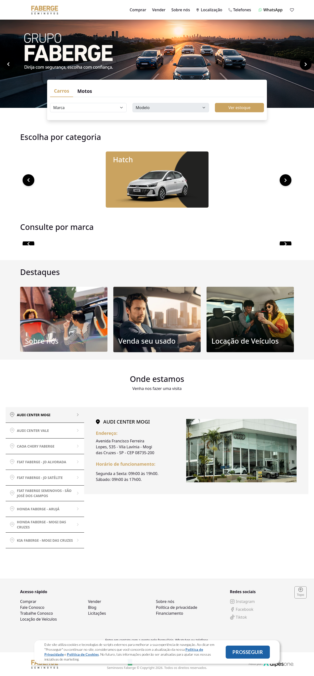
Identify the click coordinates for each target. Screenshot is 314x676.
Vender (159, 10)
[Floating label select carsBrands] (88, 107)
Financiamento (169, 613)
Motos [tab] (84, 91)
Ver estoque (239, 107)
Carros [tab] (61, 91)
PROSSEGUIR (247, 652)
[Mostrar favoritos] (292, 10)
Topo (300, 592)
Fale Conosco (32, 607)
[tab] (45, 415)
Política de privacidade (176, 607)
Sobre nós (180, 10)
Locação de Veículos (38, 619)
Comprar (138, 10)
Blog (92, 607)
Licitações (97, 613)
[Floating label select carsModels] (170, 107)
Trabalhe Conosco (36, 613)
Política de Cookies (83, 654)
